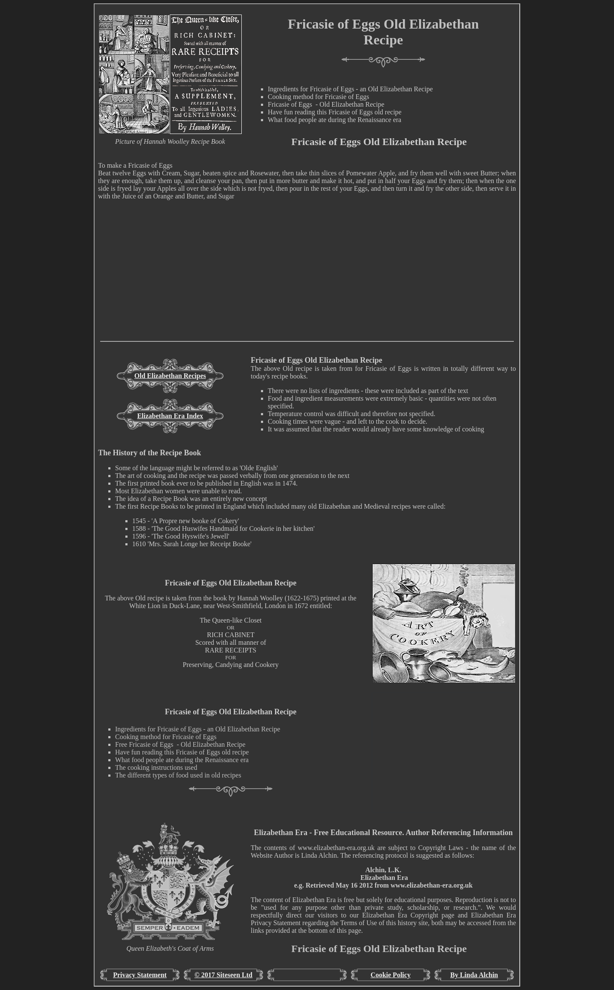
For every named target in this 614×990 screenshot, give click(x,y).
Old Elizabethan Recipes (170, 375)
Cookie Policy (391, 974)
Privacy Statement (140, 974)
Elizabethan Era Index (170, 415)
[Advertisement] (307, 281)
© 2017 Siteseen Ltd (223, 974)
